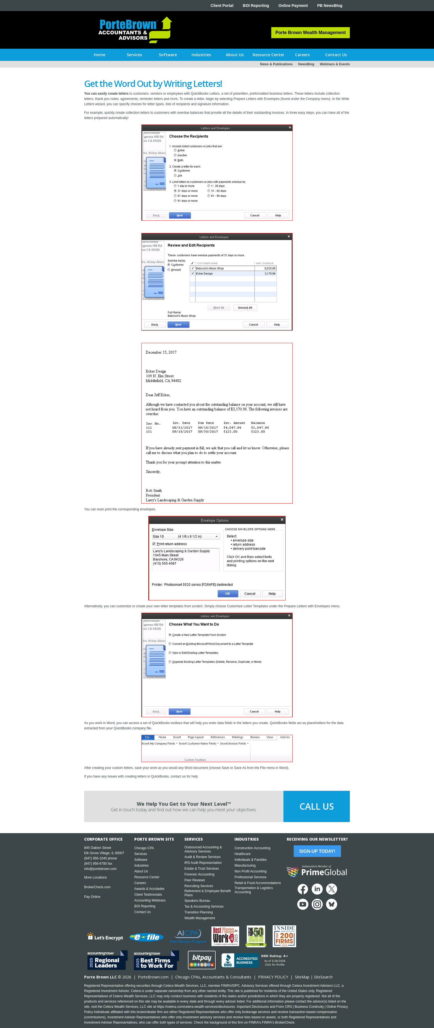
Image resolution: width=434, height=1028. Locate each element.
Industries (141, 865)
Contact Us (142, 912)
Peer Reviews (194, 880)
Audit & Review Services (202, 857)
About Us (141, 871)
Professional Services (250, 877)
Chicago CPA (144, 848)
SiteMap (302, 977)
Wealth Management (199, 918)
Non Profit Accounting (250, 871)
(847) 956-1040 (95, 858)
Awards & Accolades (149, 889)
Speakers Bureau (197, 901)
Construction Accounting (252, 848)
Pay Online (92, 897)
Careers (140, 883)
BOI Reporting (256, 5)
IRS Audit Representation (203, 863)
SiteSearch (323, 977)
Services (140, 854)
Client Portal (222, 5)
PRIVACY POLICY (273, 977)
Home (99, 54)
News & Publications (276, 64)
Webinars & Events (335, 64)
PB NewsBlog (329, 5)
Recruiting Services (198, 886)
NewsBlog (306, 64)
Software (140, 860)
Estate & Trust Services (201, 869)
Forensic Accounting (199, 874)
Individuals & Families (250, 860)
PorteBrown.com (153, 977)
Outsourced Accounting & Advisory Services (203, 849)
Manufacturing (244, 865)
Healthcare (242, 854)
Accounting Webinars (150, 900)
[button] (134, 55)
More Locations (95, 877)
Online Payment (293, 5)
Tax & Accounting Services (203, 906)
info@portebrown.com (100, 869)
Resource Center (146, 877)
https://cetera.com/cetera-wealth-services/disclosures (196, 1007)
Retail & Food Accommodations (257, 883)
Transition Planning (198, 912)
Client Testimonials (148, 895)
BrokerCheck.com (97, 887)
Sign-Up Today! (317, 851)
